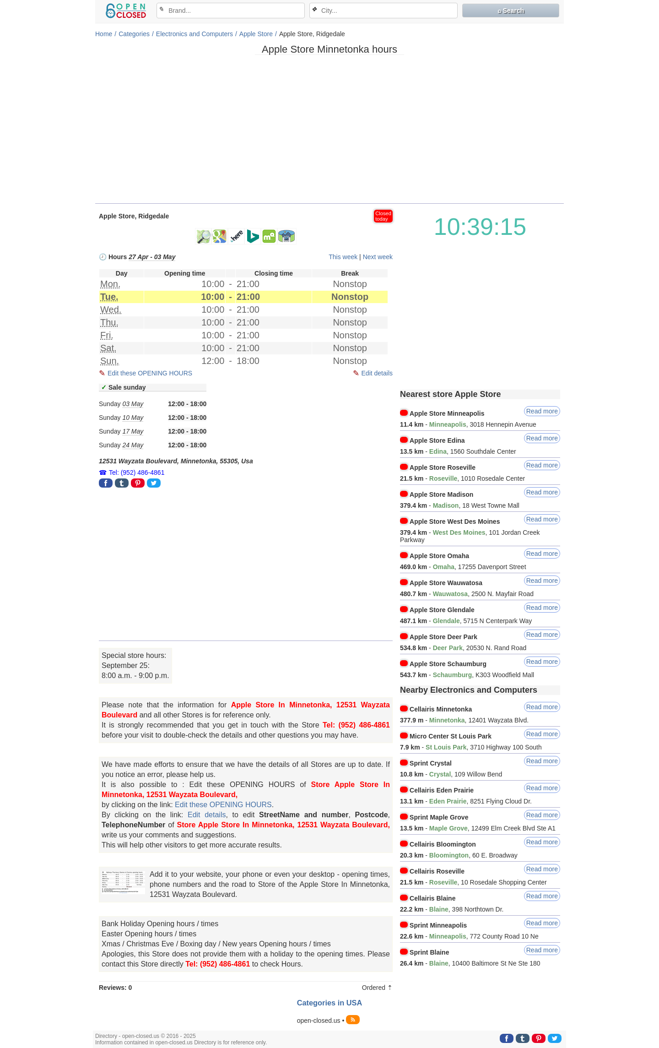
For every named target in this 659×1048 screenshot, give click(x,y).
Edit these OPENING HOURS (150, 373)
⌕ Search (510, 10)
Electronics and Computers (194, 34)
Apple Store (256, 34)
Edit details (377, 373)
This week (343, 257)
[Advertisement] (329, 132)
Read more (542, 411)
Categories (134, 34)
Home (103, 34)
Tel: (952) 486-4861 (136, 472)
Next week (378, 257)
